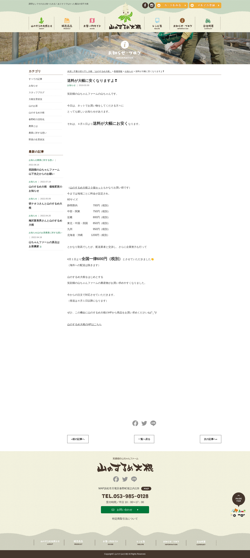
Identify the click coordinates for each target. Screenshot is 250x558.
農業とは (33, 126)
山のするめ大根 (36, 112)
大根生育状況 (35, 99)
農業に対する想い (38, 132)
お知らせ (33, 85)
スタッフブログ (36, 92)
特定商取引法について (125, 518)
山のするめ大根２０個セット (86, 187)
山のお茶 (33, 106)
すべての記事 (35, 79)
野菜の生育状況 (36, 139)
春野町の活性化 (36, 119)
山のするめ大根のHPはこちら (84, 324)
